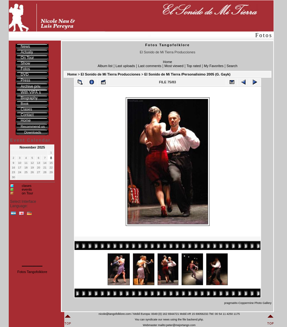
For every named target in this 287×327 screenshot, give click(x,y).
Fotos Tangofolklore (32, 272)
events (27, 189)
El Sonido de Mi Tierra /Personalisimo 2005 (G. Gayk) (187, 74)
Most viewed (173, 66)
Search (231, 66)
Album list (105, 66)
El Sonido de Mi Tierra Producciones (110, 74)
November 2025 (32, 147)
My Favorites (214, 66)
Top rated (194, 66)
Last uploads (125, 66)
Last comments (150, 66)
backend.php (195, 319)
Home (167, 62)
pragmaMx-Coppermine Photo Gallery (248, 303)
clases (27, 186)
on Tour (27, 193)
